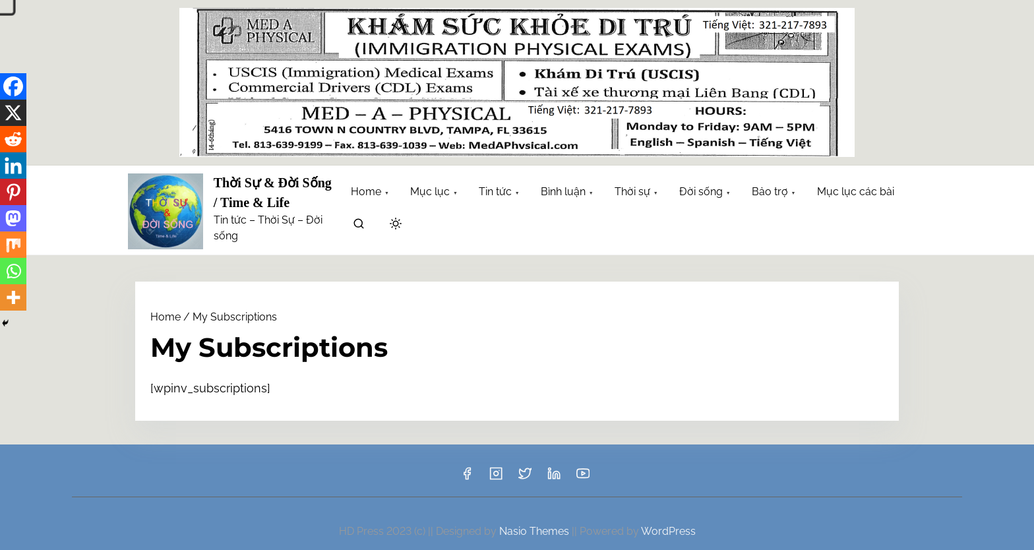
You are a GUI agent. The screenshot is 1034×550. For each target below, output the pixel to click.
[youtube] (583, 478)
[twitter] (525, 478)
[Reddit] (13, 139)
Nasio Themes (535, 531)
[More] (13, 297)
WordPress (668, 531)
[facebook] (466, 478)
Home (165, 317)
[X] (13, 113)
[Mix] (13, 244)
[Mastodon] (13, 218)
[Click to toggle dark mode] (395, 224)
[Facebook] (13, 86)
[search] (358, 226)
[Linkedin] (13, 165)
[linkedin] (554, 478)
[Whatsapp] (13, 271)
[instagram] (495, 478)
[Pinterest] (13, 192)
